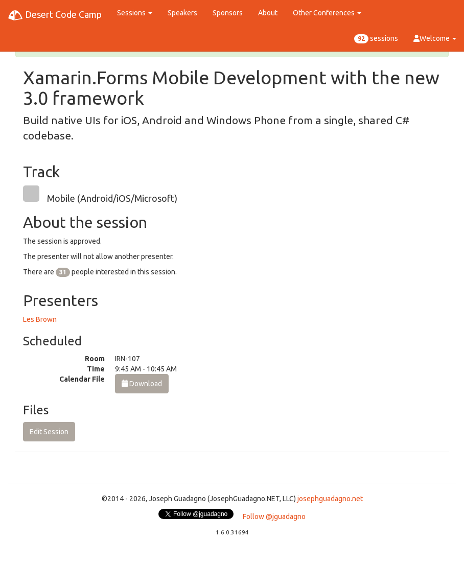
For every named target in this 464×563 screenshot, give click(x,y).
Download (142, 384)
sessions (376, 38)
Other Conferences (327, 13)
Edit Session (49, 432)
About (267, 13)
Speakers (182, 13)
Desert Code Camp (55, 15)
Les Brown (40, 319)
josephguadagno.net (330, 499)
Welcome (434, 38)
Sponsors (228, 13)
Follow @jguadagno (274, 516)
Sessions (134, 13)
